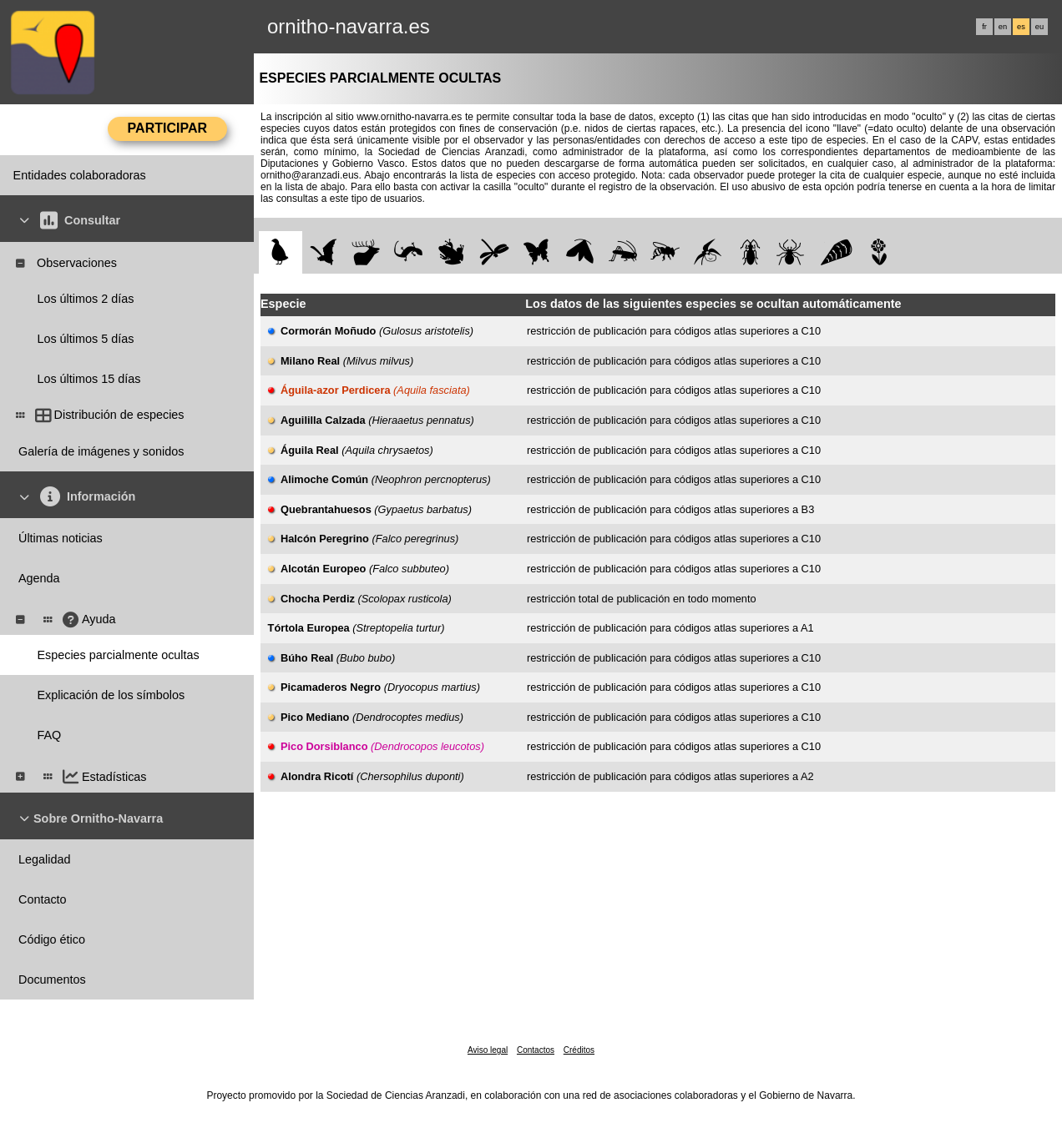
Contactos (535, 1050)
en (1003, 27)
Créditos (579, 1050)
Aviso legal (488, 1050)
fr (984, 27)
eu (1039, 27)
